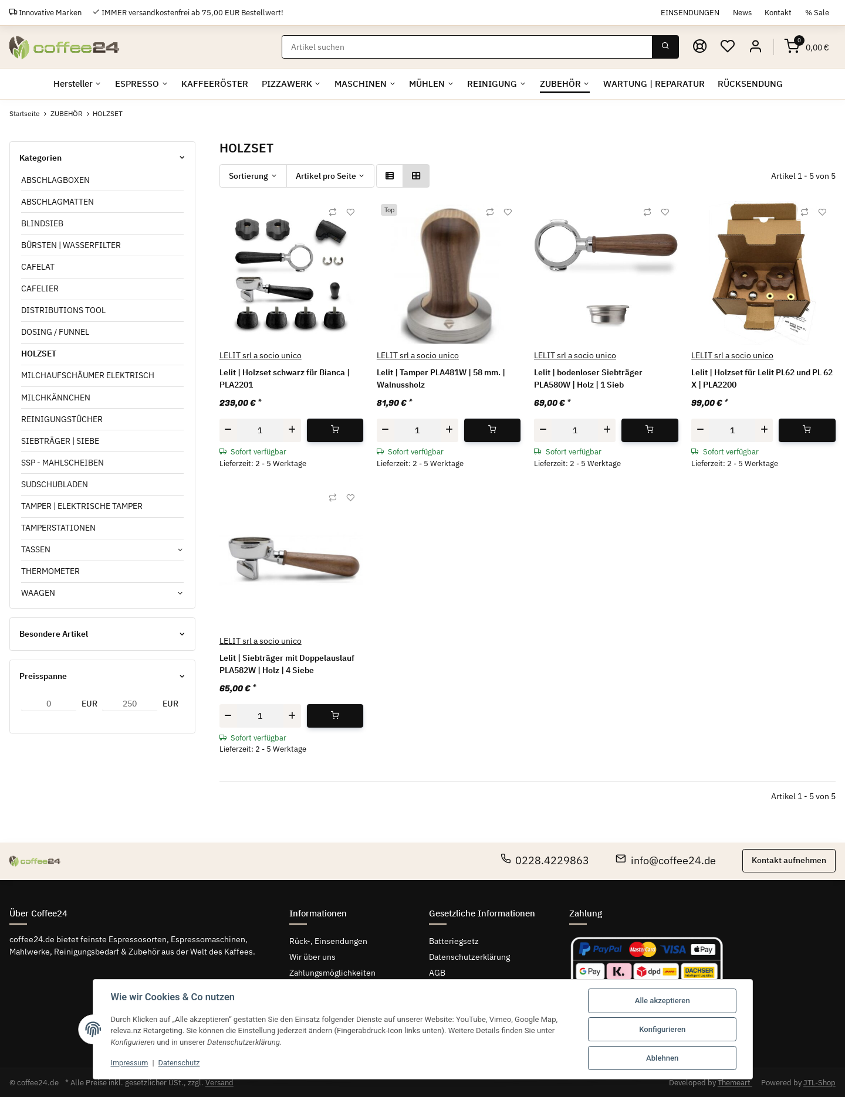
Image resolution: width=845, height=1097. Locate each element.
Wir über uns (312, 957)
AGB (437, 972)
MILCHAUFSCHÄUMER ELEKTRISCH (87, 375)
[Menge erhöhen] (292, 429)
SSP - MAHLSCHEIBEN (62, 462)
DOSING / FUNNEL (55, 332)
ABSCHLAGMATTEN (57, 201)
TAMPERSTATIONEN (58, 527)
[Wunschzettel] (728, 46)
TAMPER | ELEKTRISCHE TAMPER (82, 506)
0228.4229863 (545, 860)
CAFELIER (40, 288)
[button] (755, 46)
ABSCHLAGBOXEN (55, 180)
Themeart (735, 1083)
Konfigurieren (662, 1029)
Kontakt (778, 12)
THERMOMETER (50, 571)
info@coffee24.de (666, 860)
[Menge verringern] (228, 429)
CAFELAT (38, 266)
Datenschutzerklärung (469, 957)
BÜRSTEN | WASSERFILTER (71, 245)
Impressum (130, 1062)
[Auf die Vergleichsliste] (333, 212)
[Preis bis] (129, 704)
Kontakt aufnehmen (789, 860)
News (742, 12)
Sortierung (248, 176)
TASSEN (35, 549)
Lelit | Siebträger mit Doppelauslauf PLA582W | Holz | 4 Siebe (286, 664)
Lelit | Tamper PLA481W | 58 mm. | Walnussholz (441, 378)
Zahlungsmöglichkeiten (332, 972)
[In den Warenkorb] (335, 429)
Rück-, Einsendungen (328, 941)
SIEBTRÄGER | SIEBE (60, 441)
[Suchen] (467, 47)
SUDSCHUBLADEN (54, 484)
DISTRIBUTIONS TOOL (63, 310)
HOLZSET (38, 353)
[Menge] (260, 429)
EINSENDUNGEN (690, 12)
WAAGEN (38, 592)
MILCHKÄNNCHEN (55, 397)
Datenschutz (181, 1062)
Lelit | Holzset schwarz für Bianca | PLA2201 (284, 378)
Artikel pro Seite (326, 176)
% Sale (817, 12)
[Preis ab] (48, 704)
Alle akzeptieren (662, 1000)
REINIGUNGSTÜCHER (62, 419)
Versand (219, 1083)
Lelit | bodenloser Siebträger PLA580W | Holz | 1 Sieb (588, 378)
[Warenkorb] (807, 46)
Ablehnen (662, 1058)
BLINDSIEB (42, 223)
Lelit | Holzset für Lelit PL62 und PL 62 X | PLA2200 (762, 378)
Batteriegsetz (454, 941)
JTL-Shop (819, 1083)
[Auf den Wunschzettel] (350, 212)
